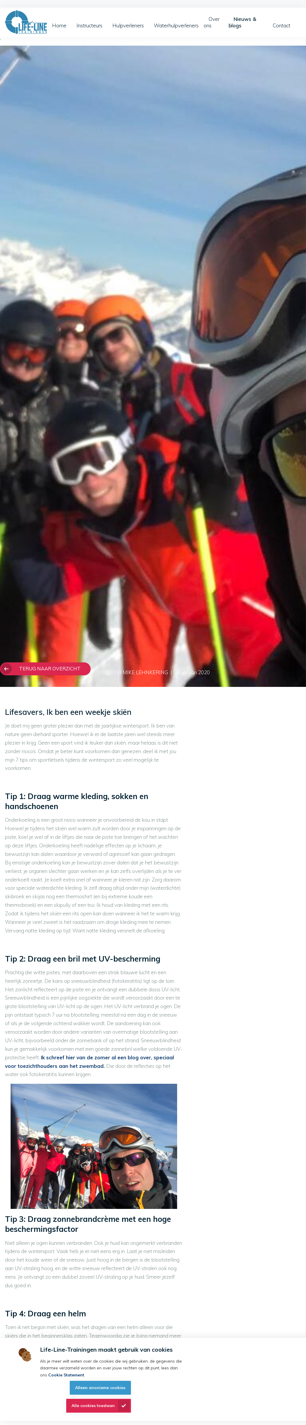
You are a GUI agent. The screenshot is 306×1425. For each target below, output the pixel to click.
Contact (281, 25)
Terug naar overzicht (50, 668)
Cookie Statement (66, 1375)
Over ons (211, 22)
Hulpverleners (128, 25)
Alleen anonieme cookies (100, 1387)
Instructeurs (89, 25)
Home (59, 25)
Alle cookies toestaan (93, 1405)
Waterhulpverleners (176, 25)
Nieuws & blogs (242, 22)
